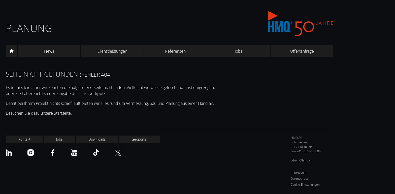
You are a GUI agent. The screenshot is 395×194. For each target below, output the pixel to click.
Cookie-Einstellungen (305, 184)
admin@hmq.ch (301, 160)
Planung (29, 28)
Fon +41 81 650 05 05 (306, 151)
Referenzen (175, 51)
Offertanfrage (302, 51)
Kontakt (24, 139)
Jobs (238, 51)
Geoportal (139, 139)
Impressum (299, 172)
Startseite (62, 113)
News (49, 51)
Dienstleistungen (112, 51)
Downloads (97, 139)
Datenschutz (299, 178)
